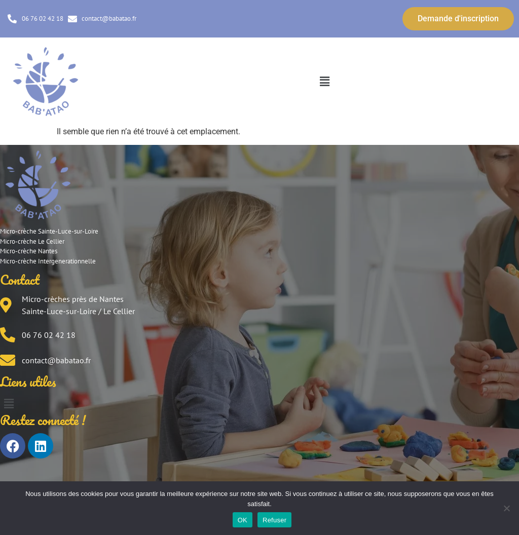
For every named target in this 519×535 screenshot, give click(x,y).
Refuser (274, 520)
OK (242, 520)
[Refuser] (506, 508)
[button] (324, 81)
